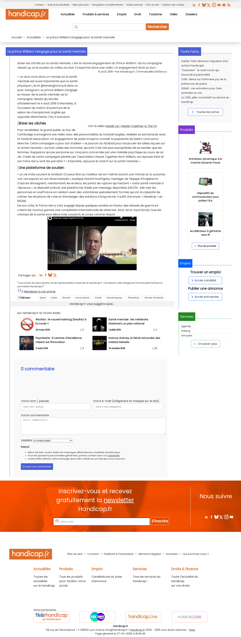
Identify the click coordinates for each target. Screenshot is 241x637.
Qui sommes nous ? (196, 554)
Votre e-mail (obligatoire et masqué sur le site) (126, 401)
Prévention (133, 297)
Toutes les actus (205, 112)
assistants (114, 455)
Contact (93, 554)
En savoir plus (205, 344)
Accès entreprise (204, 297)
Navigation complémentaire (107, 4)
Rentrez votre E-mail (38, 521)
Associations (82, 297)
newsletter (119, 500)
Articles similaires (153, 297)
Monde (66, 297)
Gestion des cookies (173, 4)
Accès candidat (203, 280)
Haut (192, 630)
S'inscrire (160, 521)
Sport (43, 297)
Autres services (135, 4)
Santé (98, 297)
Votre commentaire (35, 415)
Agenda (186, 326)
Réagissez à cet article (40, 292)
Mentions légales (150, 554)
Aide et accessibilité (58, 4)
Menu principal (81, 4)
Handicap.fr (137, 630)
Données (172, 554)
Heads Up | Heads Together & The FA (131, 126)
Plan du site (152, 4)
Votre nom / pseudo (35, 401)
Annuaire (186, 335)
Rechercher (157, 26)
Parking (185, 331)
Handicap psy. (115, 297)
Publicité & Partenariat (119, 554)
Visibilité (26, 440)
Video (54, 297)
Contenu (39, 4)
